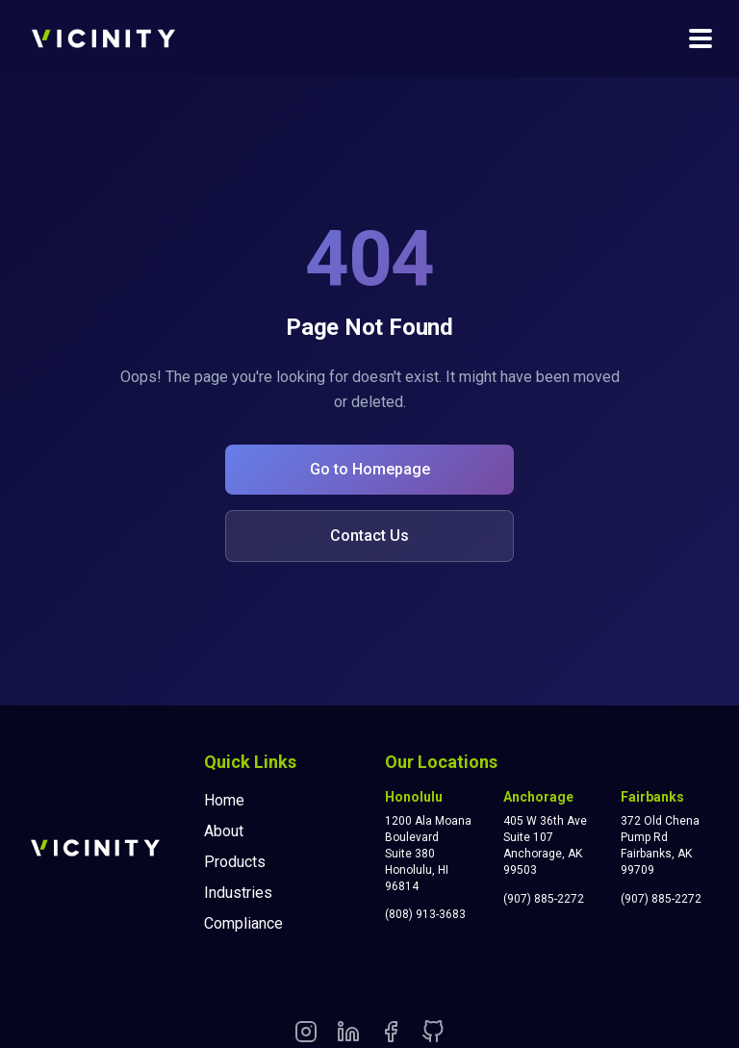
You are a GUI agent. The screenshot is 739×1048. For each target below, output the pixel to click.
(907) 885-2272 (543, 899)
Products (235, 862)
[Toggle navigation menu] (700, 38)
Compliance (243, 923)
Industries (238, 892)
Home (224, 800)
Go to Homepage (370, 469)
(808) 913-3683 (425, 914)
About (223, 831)
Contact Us (369, 535)
